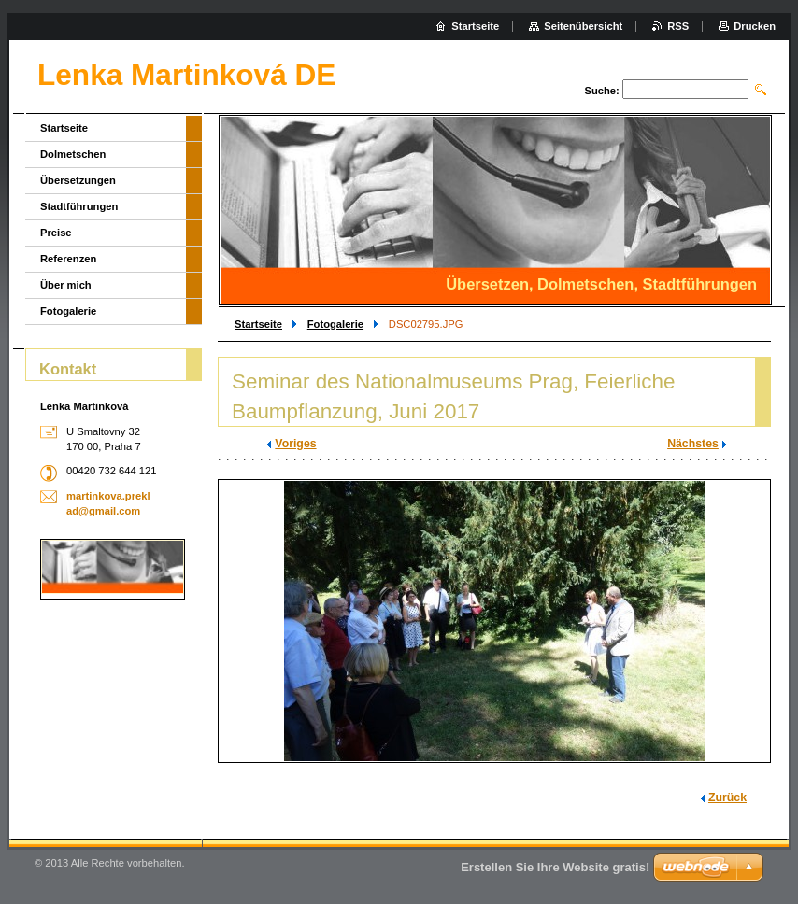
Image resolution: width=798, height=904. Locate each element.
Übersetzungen (78, 180)
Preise (56, 232)
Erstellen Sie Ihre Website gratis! (555, 867)
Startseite (258, 324)
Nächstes (693, 443)
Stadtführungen (79, 206)
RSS (678, 26)
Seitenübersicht (583, 26)
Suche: (601, 90)
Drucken (755, 26)
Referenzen (68, 258)
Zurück (727, 797)
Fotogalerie (335, 324)
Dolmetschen (73, 154)
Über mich (66, 284)
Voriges (295, 443)
